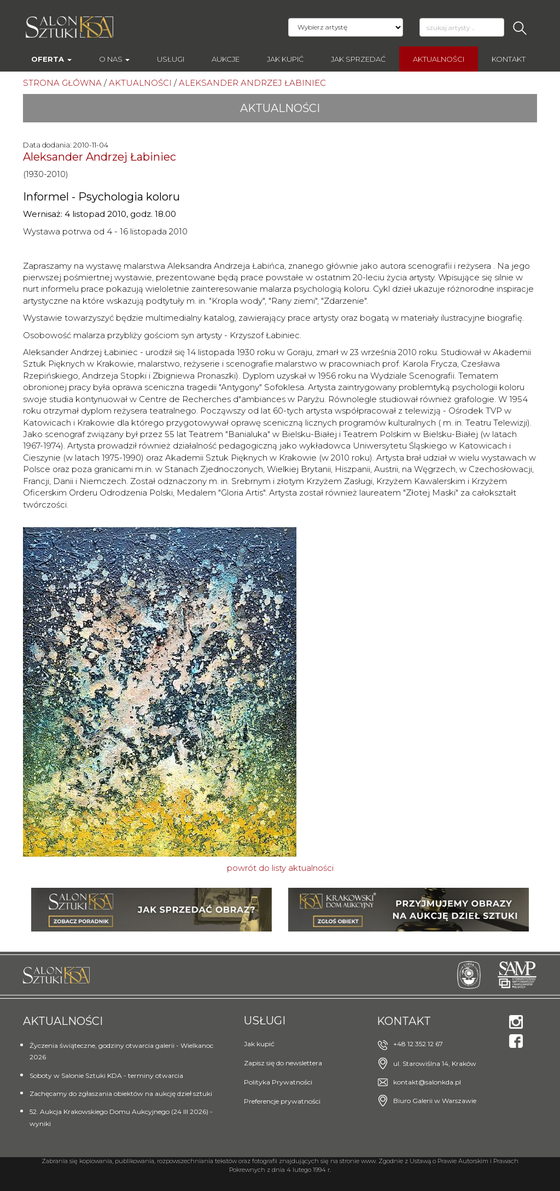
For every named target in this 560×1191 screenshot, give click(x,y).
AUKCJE (226, 59)
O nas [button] (114, 59)
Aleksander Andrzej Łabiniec (99, 156)
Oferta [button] (51, 59)
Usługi (170, 59)
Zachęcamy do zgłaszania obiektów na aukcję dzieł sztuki (121, 1093)
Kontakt (509, 59)
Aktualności (438, 59)
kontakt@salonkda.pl (427, 1082)
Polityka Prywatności (278, 1082)
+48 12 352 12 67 (418, 1044)
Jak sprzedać (358, 59)
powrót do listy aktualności (280, 868)
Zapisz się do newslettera (283, 1063)
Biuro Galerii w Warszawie (434, 1100)
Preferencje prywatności (282, 1101)
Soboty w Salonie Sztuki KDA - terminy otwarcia (106, 1075)
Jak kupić (285, 59)
